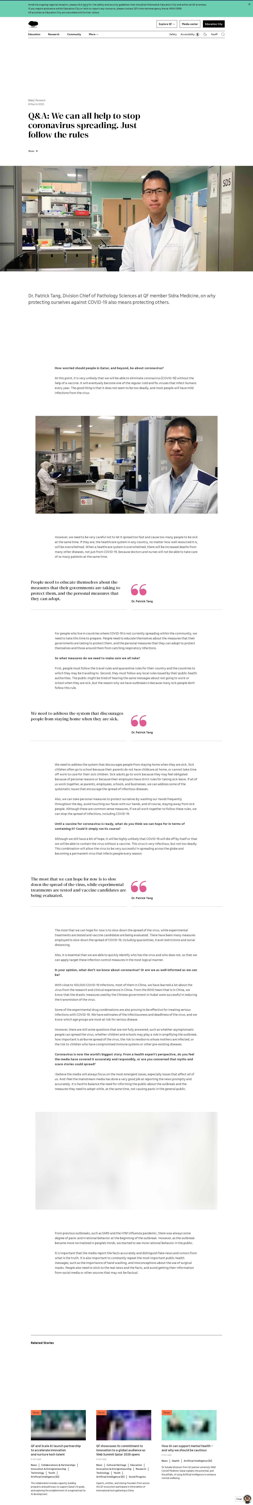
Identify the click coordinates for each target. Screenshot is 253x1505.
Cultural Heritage (116, 1479)
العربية (214, 34)
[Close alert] (249, 4)
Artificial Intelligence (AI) (45, 1491)
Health (176, 1475)
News (34, 1479)
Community (74, 34)
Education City (214, 24)
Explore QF (167, 24)
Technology (37, 1487)
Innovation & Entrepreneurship (48, 1483)
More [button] (93, 34)
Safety (173, 34)
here (85, 4)
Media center (190, 24)
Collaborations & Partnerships (58, 1479)
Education (34, 34)
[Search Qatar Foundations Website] (223, 34)
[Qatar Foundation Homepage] (34, 24)
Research (53, 34)
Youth (51, 1487)
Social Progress (137, 1491)
